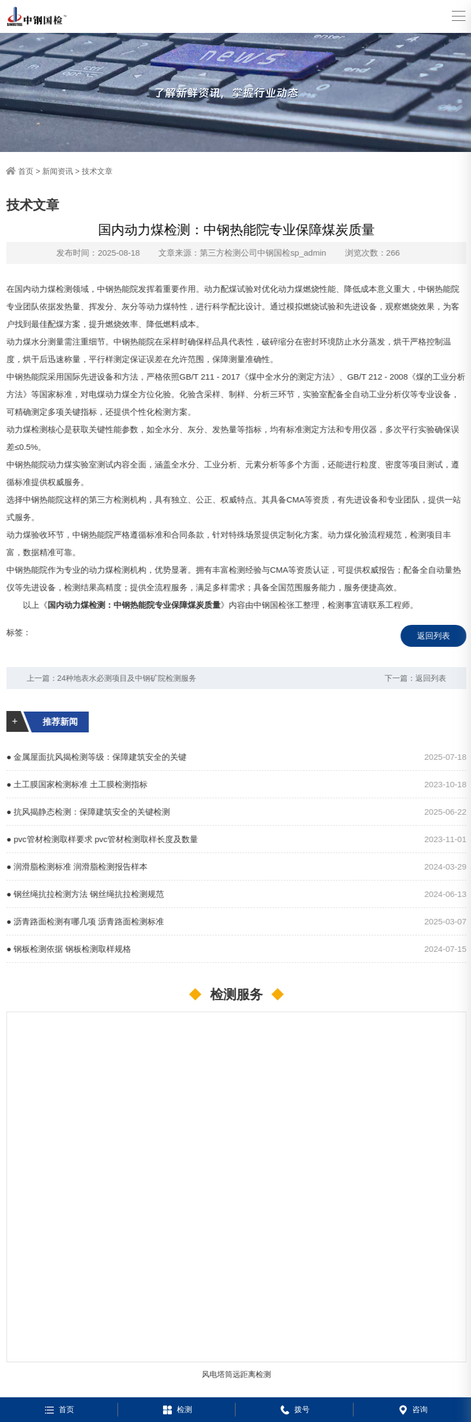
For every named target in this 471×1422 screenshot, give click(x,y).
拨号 (294, 1409)
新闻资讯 (57, 171)
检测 (176, 1409)
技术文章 (97, 171)
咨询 (412, 1409)
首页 (25, 171)
